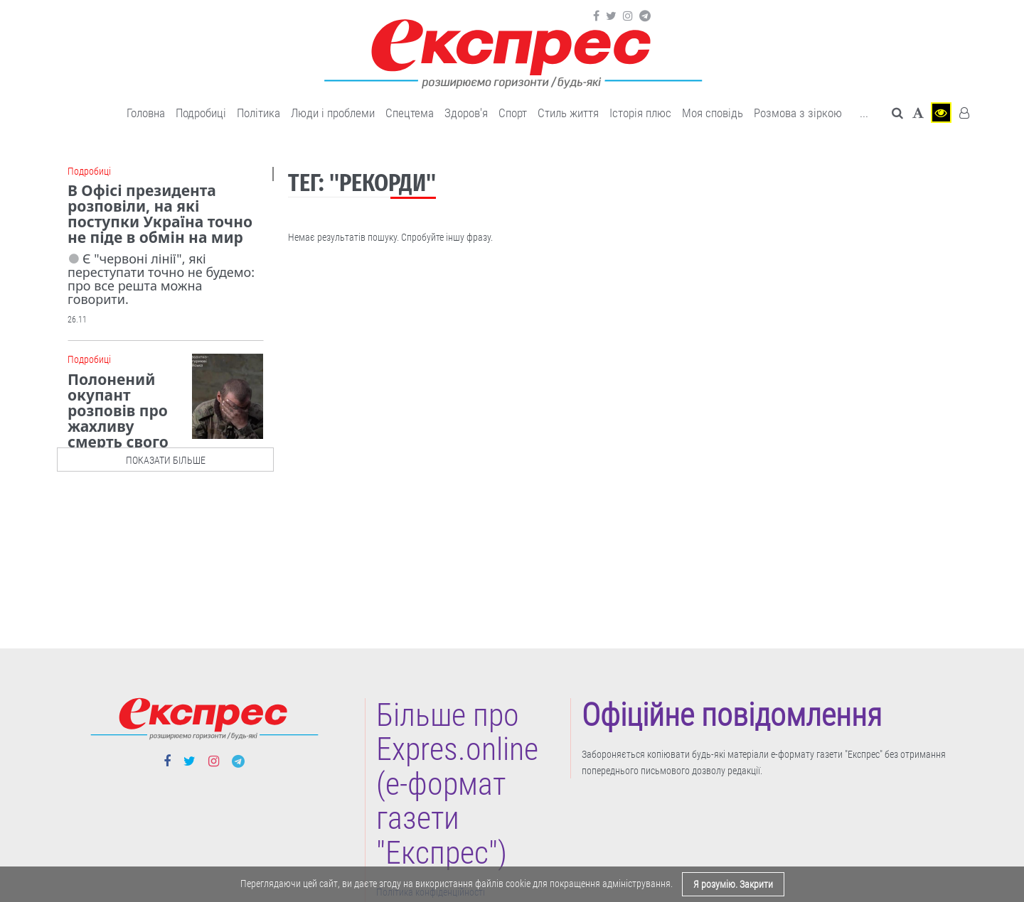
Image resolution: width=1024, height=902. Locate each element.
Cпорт (512, 113)
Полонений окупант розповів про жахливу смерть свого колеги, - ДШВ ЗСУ (137, 418)
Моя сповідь (712, 113)
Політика (258, 113)
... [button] (864, 113)
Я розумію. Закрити (733, 884)
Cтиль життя (568, 113)
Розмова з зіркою (798, 113)
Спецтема (409, 113)
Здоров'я (466, 113)
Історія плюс (640, 113)
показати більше (166, 460)
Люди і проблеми (333, 113)
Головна (146, 113)
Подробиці (201, 113)
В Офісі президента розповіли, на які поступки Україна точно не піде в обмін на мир (160, 213)
